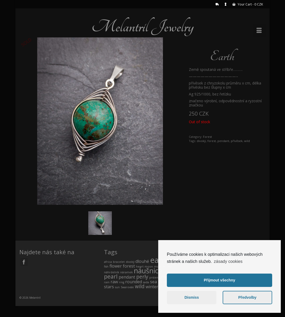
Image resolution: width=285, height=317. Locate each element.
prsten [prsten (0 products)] (153, 277)
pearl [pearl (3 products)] (111, 276)
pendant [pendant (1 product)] (127, 277)
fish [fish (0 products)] (106, 266)
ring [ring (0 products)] (121, 282)
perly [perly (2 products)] (142, 276)
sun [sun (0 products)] (117, 287)
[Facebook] (24, 262)
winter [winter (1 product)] (152, 287)
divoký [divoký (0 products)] (130, 262)
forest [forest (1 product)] (129, 266)
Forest (207, 137)
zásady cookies (228, 261)
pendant (223, 141)
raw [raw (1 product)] (114, 282)
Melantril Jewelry (142, 26)
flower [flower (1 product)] (115, 266)
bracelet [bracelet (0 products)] (119, 262)
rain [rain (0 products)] (106, 282)
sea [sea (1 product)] (153, 282)
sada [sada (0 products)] (146, 282)
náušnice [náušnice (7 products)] (148, 270)
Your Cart (247, 4)
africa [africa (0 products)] (108, 262)
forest (211, 141)
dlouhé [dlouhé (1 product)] (142, 261)
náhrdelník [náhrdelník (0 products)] (111, 272)
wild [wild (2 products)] (140, 286)
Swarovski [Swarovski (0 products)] (127, 287)
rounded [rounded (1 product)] (133, 282)
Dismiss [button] (191, 297)
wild (247, 141)
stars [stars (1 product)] (109, 287)
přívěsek (237, 141)
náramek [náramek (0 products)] (126, 272)
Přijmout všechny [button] (219, 280)
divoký (201, 141)
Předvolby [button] (247, 297)
